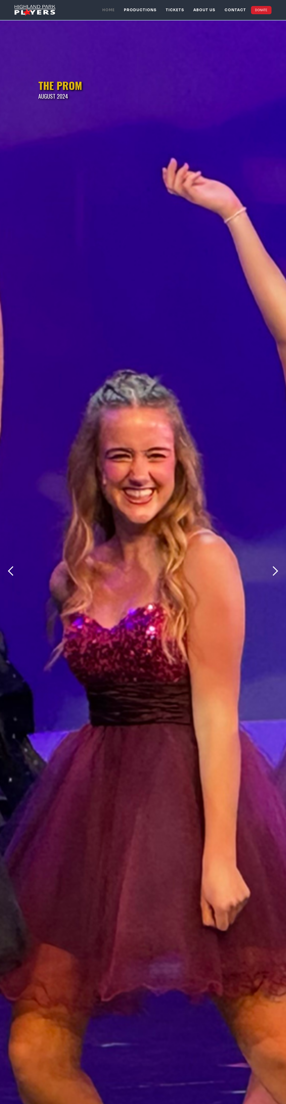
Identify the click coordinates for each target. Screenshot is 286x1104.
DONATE (261, 10)
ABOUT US (204, 10)
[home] (35, 10)
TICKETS (175, 10)
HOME (108, 10)
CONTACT (235, 10)
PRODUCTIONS (140, 10)
